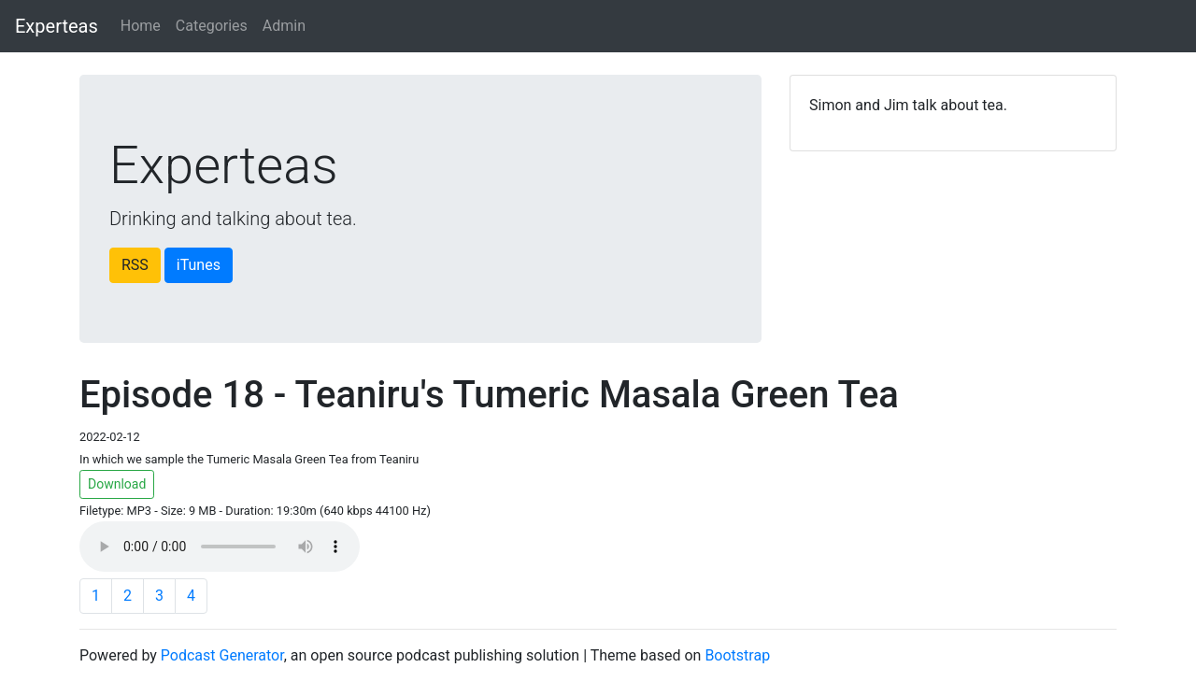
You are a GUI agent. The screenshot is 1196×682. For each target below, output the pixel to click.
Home (141, 26)
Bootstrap (737, 655)
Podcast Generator (222, 655)
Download (117, 483)
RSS (135, 265)
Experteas (56, 26)
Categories (212, 26)
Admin (284, 26)
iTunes (199, 265)
